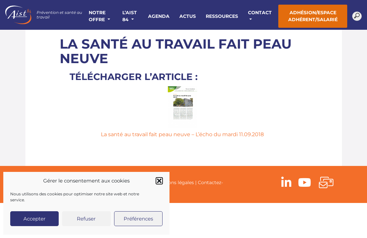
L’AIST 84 (129, 16)
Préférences (138, 219)
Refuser (86, 219)
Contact (260, 13)
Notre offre (97, 16)
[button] (159, 181)
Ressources (222, 16)
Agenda (158, 16)
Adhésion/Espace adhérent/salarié (313, 16)
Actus (187, 16)
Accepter (34, 219)
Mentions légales (174, 182)
